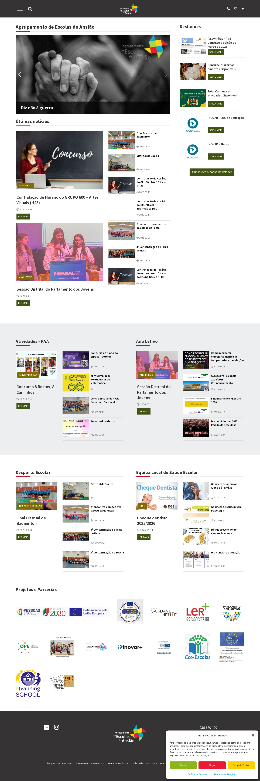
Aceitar (183, 765)
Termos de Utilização (118, 763)
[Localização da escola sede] (242, 8)
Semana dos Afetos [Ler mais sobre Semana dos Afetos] (103, 421)
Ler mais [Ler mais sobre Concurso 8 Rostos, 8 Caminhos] (23, 406)
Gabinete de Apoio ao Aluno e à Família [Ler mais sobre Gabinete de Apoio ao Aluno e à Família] (224, 486)
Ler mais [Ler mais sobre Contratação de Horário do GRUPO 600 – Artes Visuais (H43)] (23, 216)
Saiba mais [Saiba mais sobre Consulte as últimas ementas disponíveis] (215, 77)
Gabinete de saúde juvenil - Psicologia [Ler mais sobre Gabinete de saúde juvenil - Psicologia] (227, 508)
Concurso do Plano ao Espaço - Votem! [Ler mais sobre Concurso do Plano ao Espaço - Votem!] (104, 354)
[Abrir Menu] (20, 8)
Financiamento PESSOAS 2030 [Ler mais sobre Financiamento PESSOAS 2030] (226, 400)
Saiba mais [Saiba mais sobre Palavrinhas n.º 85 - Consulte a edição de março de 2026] (215, 51)
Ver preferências (241, 765)
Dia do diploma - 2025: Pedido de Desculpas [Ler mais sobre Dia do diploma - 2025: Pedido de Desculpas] (224, 423)
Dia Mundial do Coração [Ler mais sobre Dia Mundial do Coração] (225, 552)
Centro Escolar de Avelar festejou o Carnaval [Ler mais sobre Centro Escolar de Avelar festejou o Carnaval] (106, 400)
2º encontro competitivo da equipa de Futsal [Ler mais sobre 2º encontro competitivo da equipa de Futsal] (151, 225)
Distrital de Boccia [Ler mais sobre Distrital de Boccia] (147, 155)
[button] (253, 735)
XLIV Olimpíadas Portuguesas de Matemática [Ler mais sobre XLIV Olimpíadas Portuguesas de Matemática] (100, 379)
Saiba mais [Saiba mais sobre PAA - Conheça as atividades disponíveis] (215, 103)
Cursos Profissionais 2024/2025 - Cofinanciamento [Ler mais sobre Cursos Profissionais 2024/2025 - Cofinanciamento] (223, 379)
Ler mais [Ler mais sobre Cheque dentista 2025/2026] (144, 537)
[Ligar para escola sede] (228, 8)
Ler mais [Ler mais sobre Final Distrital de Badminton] (23, 537)
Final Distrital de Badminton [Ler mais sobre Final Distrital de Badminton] (146, 134)
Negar (212, 765)
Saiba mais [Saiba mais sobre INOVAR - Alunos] (215, 156)
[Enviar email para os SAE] (235, 8)
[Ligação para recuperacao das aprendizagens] (130, 611)
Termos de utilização (224, 774)
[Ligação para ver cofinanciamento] (62, 612)
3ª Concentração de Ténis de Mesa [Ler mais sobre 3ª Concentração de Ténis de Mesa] (152, 248)
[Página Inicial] (129, 8)
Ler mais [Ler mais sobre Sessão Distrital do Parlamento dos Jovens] (23, 302)
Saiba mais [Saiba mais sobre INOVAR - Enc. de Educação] (215, 130)
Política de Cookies (197, 774)
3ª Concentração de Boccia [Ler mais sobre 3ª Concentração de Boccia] (107, 552)
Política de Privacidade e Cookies (149, 763)
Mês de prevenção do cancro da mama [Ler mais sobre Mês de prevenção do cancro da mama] (224, 531)
